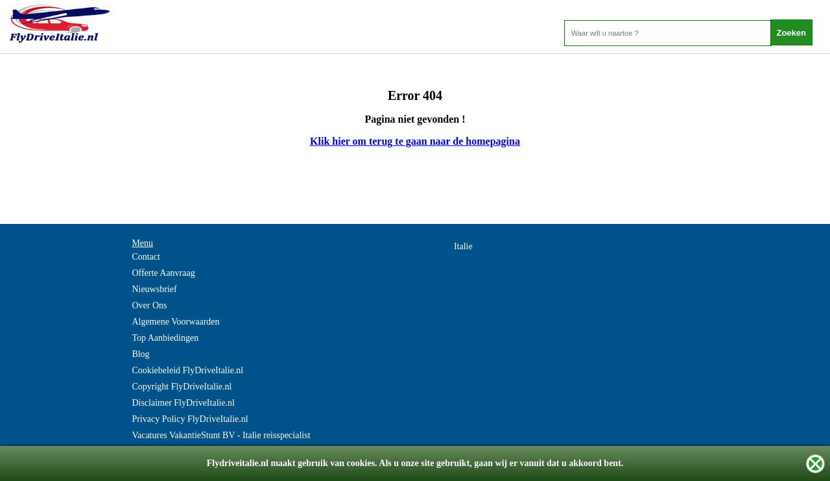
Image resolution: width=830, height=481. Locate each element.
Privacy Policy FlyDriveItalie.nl (190, 419)
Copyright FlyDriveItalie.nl (181, 386)
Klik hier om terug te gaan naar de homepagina (415, 141)
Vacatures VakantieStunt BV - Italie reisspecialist (221, 435)
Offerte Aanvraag (163, 273)
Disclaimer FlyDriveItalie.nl (183, 403)
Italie (463, 246)
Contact (146, 257)
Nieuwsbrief (154, 289)
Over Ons (149, 305)
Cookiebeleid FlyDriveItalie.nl (187, 370)
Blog (140, 354)
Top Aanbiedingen (165, 338)
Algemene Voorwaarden (175, 322)
